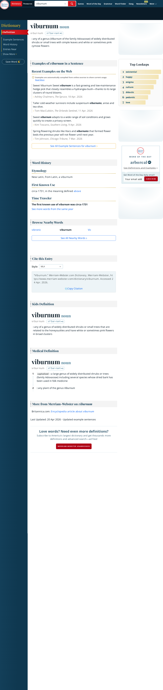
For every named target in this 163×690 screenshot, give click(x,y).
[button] (153, 3)
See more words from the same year (52, 209)
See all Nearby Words (73, 238)
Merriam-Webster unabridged (74, 446)
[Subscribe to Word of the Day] (133, 179)
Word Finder (120, 4)
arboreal (138, 162)
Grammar (108, 4)
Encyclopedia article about (72, 411)
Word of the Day (94, 4)
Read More (39, 80)
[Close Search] (65, 3)
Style (35, 266)
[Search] (55, 3)
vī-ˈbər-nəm (54, 33)
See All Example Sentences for (73, 146)
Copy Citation (74, 288)
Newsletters (141, 4)
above (77, 191)
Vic (89, 229)
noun (64, 26)
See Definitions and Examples (140, 167)
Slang (131, 4)
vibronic (36, 229)
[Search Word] (72, 3)
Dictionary (11, 25)
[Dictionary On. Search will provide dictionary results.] (22, 4)
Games (81, 4)
